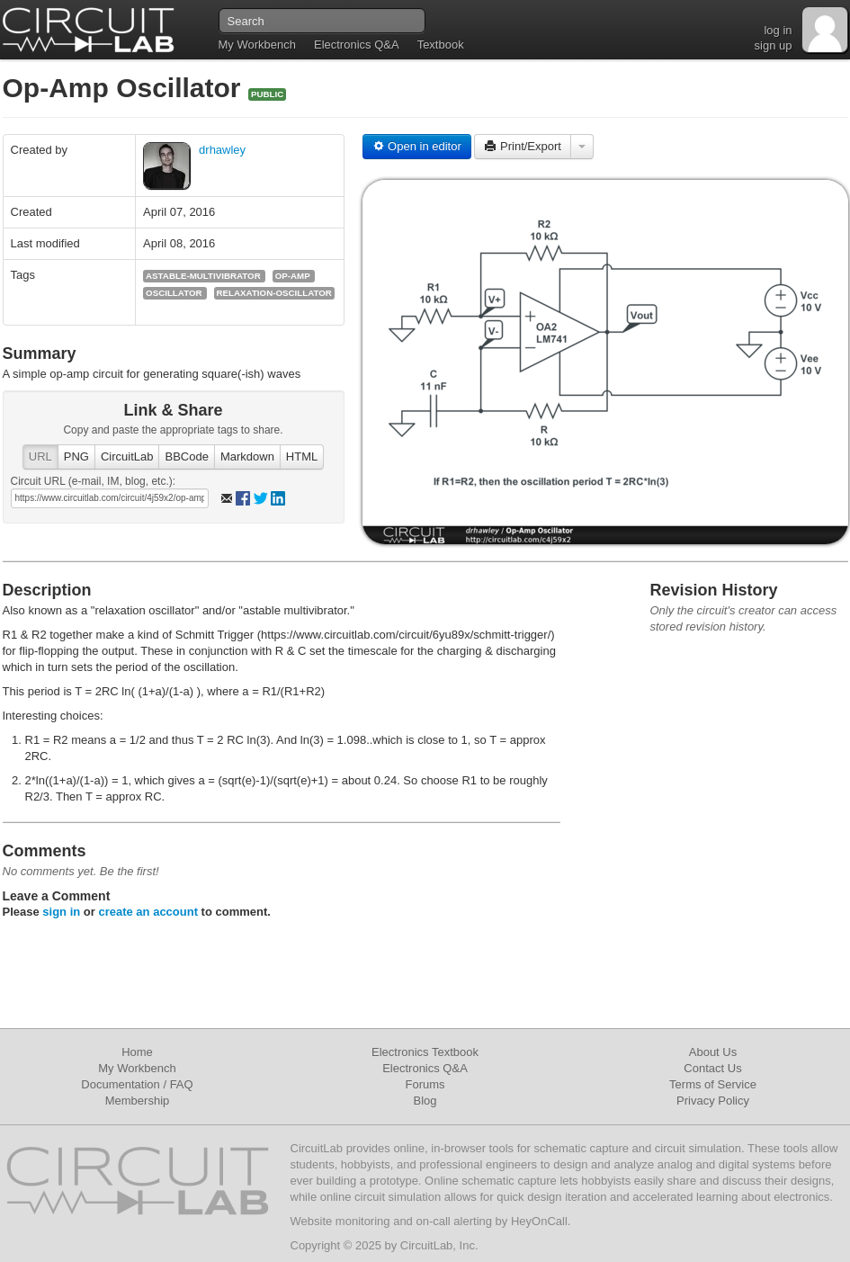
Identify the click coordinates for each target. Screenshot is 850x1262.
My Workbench (257, 44)
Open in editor (416, 146)
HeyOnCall (539, 1221)
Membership (137, 1100)
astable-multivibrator (203, 276)
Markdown (247, 456)
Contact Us (712, 1068)
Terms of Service (712, 1084)
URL (40, 456)
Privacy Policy (712, 1100)
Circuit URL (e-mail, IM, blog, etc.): (93, 481)
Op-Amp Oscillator (125, 88)
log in (778, 30)
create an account (148, 911)
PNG (76, 456)
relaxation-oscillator (274, 293)
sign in (61, 911)
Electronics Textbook (425, 1052)
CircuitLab (127, 456)
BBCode (186, 456)
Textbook (440, 44)
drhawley (222, 150)
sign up (773, 45)
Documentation (120, 1084)
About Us (713, 1052)
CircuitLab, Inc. (439, 1245)
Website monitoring (340, 1221)
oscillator (173, 293)
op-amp (292, 276)
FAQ (181, 1084)
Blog (424, 1100)
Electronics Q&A (356, 44)
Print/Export (522, 146)
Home (137, 1052)
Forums (424, 1084)
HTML (302, 456)
